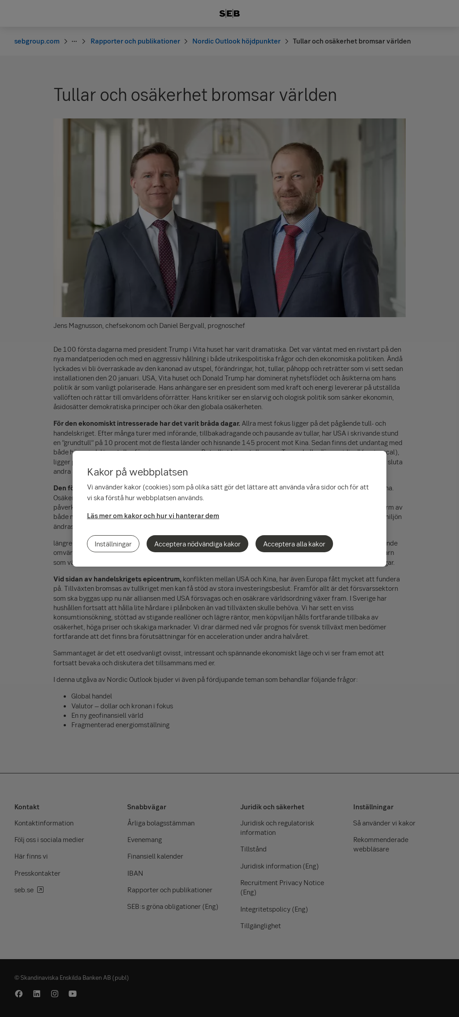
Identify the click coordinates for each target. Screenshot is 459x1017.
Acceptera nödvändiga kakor (197, 543)
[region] (229, 509)
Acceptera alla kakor (294, 543)
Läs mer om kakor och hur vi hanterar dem (153, 515)
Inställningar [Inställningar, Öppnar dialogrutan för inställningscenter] (113, 543)
